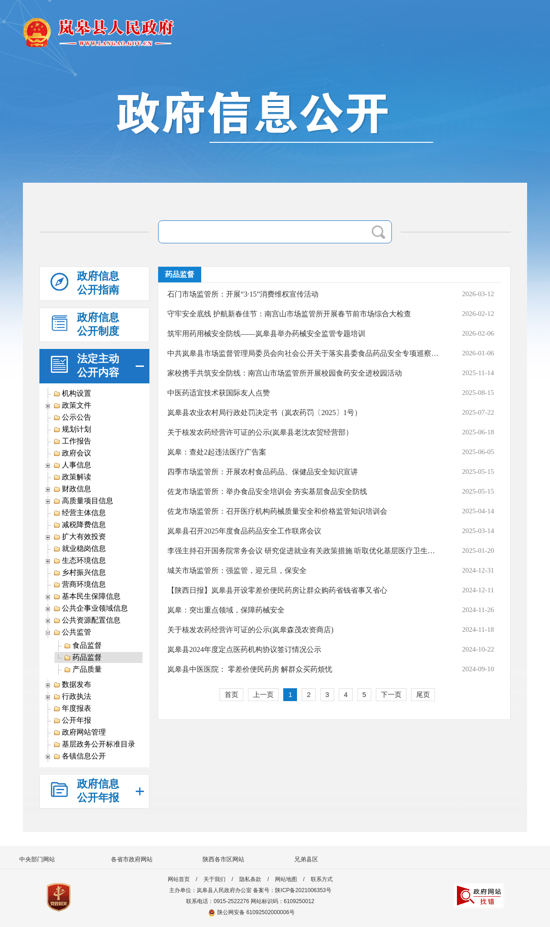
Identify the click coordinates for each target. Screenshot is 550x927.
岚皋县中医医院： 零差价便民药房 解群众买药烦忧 (249, 669)
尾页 (423, 694)
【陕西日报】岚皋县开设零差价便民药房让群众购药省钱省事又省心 (277, 590)
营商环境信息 (79, 584)
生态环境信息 (79, 560)
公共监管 (72, 632)
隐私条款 (250, 879)
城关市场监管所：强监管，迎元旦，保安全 (237, 570)
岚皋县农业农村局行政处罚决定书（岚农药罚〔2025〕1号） (264, 412)
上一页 (263, 694)
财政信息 (72, 489)
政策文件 (72, 405)
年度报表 (72, 708)
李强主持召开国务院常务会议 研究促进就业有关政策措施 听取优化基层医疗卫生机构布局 (304, 551)
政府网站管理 (79, 732)
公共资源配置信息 (87, 620)
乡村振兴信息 (79, 572)
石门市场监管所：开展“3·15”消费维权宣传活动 (243, 294)
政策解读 (72, 477)
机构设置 (72, 393)
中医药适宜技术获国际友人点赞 (218, 393)
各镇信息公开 (79, 756)
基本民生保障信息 (87, 596)
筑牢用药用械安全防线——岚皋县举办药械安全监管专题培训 (266, 333)
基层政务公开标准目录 (94, 744)
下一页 (391, 694)
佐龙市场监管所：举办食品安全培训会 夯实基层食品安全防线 (267, 491)
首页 (231, 694)
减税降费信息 (79, 525)
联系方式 (322, 879)
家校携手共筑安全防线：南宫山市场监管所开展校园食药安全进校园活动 (284, 373)
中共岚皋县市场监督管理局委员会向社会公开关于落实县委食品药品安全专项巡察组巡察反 (304, 353)
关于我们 (215, 879)
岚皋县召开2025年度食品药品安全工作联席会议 (244, 531)
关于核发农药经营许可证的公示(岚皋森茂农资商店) (250, 630)
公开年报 (72, 720)
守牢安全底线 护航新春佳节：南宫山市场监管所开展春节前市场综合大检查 (289, 314)
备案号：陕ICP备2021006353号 (292, 890)
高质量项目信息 (83, 501)
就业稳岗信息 (79, 549)
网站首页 (179, 879)
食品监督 (83, 645)
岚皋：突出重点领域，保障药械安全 (226, 610)
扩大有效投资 (79, 537)
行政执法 (72, 696)
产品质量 (83, 669)
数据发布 (72, 684)
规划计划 (72, 429)
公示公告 (72, 417)
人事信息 (72, 465)
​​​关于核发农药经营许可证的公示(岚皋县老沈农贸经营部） (260, 432)
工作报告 (72, 441)
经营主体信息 (79, 513)
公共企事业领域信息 (90, 608)
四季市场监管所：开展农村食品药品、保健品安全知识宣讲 (262, 472)
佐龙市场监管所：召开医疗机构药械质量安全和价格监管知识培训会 (277, 511)
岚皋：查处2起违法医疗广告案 (216, 452)
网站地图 (286, 879)
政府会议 (72, 453)
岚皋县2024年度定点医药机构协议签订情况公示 (244, 649)
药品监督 (83, 657)
